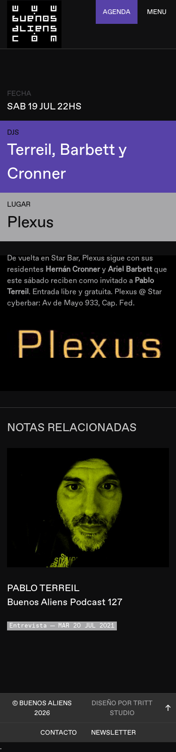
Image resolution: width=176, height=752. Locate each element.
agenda (116, 12)
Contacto (58, 733)
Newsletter (113, 733)
